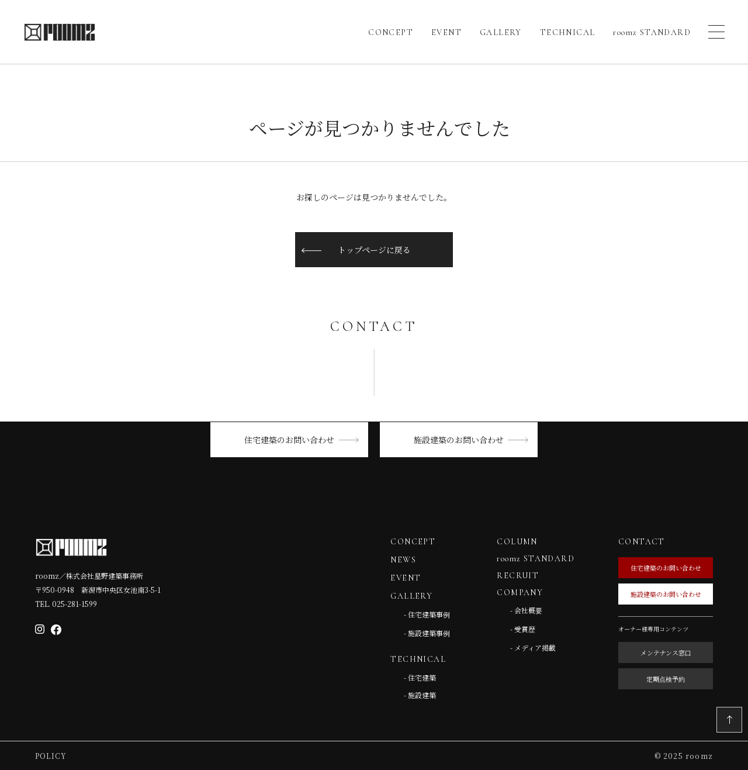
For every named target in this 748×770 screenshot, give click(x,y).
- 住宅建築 (420, 677)
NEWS (403, 560)
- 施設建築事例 (427, 633)
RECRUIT (518, 576)
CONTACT (641, 542)
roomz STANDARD (535, 559)
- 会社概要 (526, 610)
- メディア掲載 (533, 647)
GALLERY (411, 596)
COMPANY (520, 593)
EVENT (405, 578)
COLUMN (517, 542)
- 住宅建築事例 (427, 614)
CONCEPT (412, 542)
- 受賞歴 (522, 629)
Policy (51, 756)
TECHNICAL (418, 659)
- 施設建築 (420, 695)
